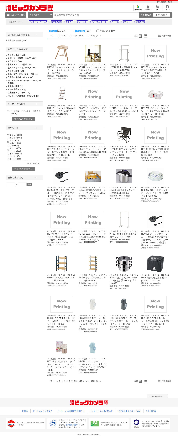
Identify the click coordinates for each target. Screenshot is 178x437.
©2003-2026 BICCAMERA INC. (89, 435)
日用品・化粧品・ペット (20, 77)
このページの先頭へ (157, 396)
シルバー (15, 143)
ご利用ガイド (147, 8)
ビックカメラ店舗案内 (42, 411)
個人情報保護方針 (72, 425)
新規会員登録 (138, 8)
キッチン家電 (16, 71)
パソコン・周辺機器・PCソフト (23, 96)
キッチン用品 (16, 55)
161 (92, 36)
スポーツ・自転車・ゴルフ (22, 58)
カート (157, 8)
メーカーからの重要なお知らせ (71, 411)
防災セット (127, 22)
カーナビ (115, 22)
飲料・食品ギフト (17, 89)
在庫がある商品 (17, 40)
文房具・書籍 (15, 86)
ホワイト (15, 138)
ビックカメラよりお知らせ (101, 411)
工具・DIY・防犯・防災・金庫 (23, 74)
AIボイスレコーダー (100, 22)
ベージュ (15, 151)
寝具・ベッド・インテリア (22, 68)
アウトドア (15, 61)
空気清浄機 (140, 22)
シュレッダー (82, 22)
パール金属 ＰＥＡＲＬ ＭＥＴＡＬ (61, 65)
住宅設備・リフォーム (19, 92)
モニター (69, 22)
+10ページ (83, 36)
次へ (98, 36)
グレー (14, 140)
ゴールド (14, 156)
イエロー (15, 153)
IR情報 (169, 2)
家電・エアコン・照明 (20, 64)
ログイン (167, 8)
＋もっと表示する (33, 163)
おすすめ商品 (56, 22)
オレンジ (15, 159)
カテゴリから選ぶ (17, 15)
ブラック (15, 135)
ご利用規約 (161, 2)
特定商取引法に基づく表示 (129, 411)
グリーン (15, 148)
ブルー (14, 145)
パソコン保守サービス (38, 22)
